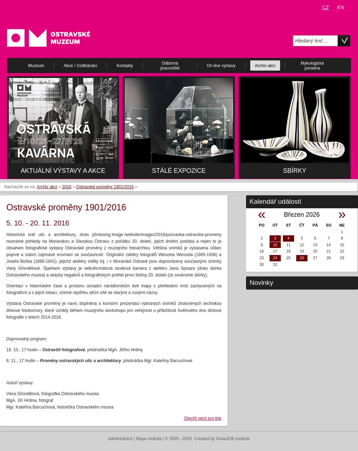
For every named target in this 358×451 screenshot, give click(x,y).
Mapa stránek (149, 438)
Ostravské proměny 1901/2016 (105, 186)
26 (302, 258)
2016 (67, 186)
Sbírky (294, 170)
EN (340, 7)
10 (275, 245)
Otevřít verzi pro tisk (202, 418)
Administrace (120, 438)
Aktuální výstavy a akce (63, 170)
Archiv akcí (47, 186)
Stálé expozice (179, 170)
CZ (325, 7)
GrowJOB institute (233, 438)
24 (275, 258)
